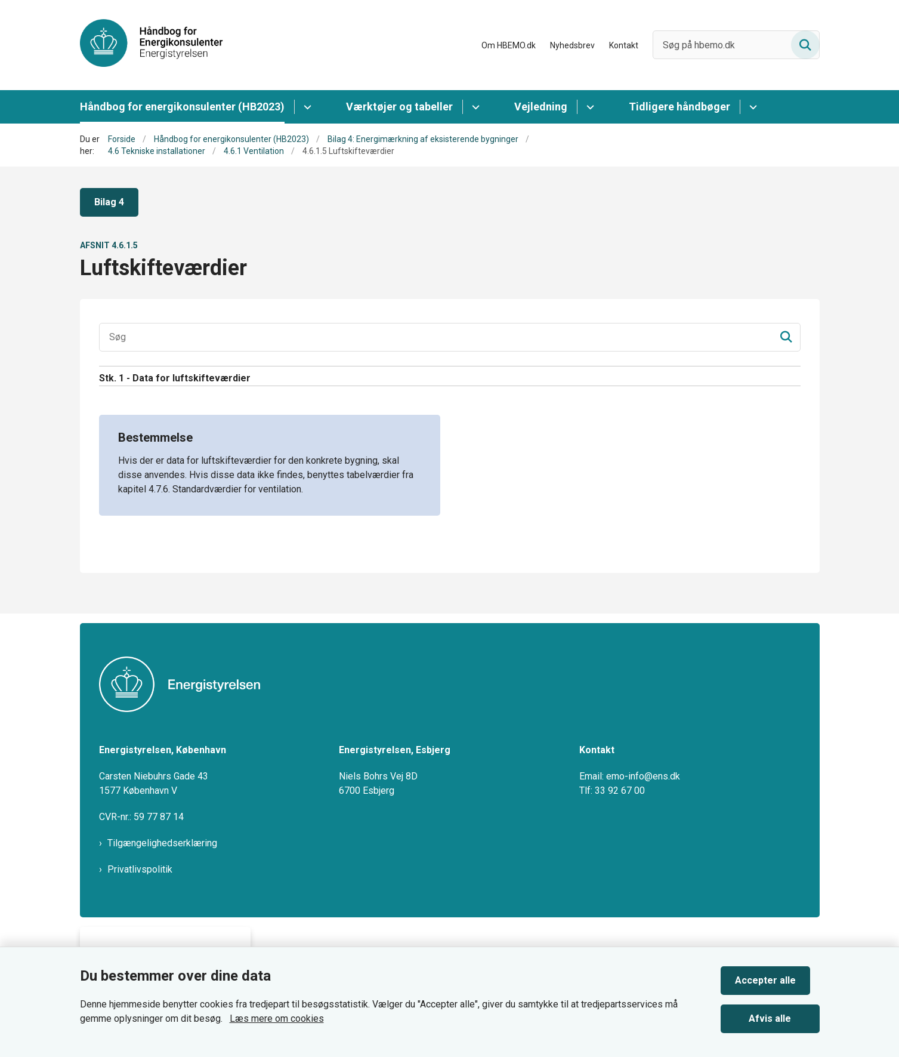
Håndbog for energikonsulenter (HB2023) (182, 106)
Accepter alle (774, 975)
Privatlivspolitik (139, 869)
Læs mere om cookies (277, 1013)
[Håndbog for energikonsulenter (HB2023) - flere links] (305, 107)
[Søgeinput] (450, 337)
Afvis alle (774, 1013)
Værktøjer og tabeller (399, 106)
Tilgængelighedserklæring (162, 843)
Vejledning (540, 106)
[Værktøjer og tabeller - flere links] (474, 107)
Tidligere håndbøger (679, 106)
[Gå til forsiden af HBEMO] (151, 45)
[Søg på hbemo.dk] (736, 44)
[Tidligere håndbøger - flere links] (751, 107)
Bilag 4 (109, 202)
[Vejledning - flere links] (588, 107)
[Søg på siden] (805, 44)
